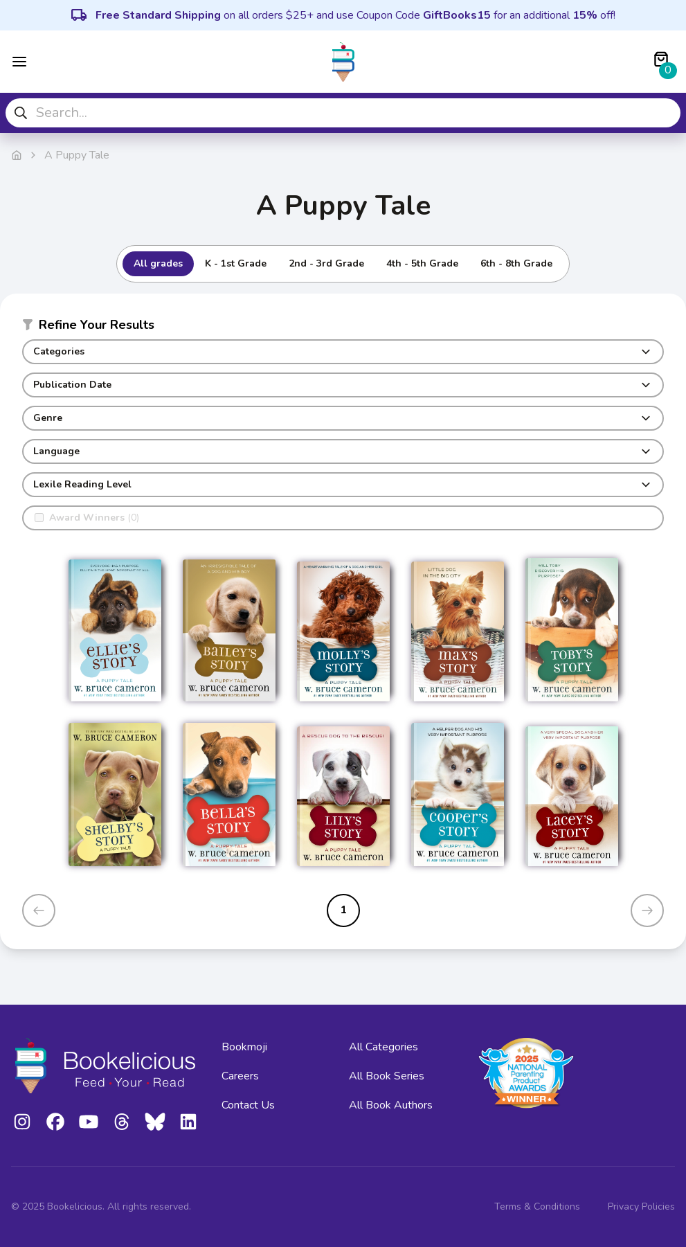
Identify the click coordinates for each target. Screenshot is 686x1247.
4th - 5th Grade (422, 263)
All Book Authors (391, 1105)
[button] (343, 327)
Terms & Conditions (537, 1206)
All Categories (383, 1047)
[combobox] (343, 112)
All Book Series (386, 1076)
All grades (158, 263)
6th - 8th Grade (516, 263)
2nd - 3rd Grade (326, 263)
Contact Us (248, 1105)
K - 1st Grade (236, 263)
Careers (240, 1076)
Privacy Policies (641, 1206)
